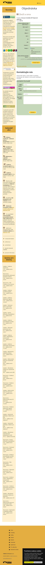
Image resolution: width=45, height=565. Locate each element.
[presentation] (32, 107)
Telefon (20, 94)
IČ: (27, 39)
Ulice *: (26, 30)
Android (5, 232)
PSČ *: (27, 36)
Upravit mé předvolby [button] (38, 562)
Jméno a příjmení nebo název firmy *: (23, 24)
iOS (9, 232)
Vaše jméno (20, 85)
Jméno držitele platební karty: (23, 56)
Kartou (32, 48)
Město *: (26, 33)
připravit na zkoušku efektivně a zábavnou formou (8, 64)
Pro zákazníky (14, 547)
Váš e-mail (20, 89)
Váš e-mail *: (25, 27)
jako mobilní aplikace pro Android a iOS (8, 209)
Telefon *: (26, 45)
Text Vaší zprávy (19, 97)
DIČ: (27, 42)
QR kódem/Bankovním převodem (35, 52)
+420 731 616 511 (13, 556)
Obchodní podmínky (21, 66)
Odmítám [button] (31, 562)
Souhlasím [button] (27, 562)
